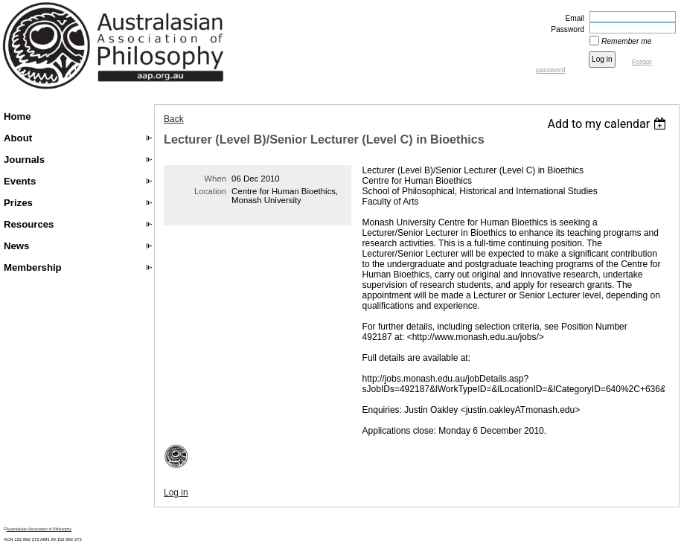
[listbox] (608, 124)
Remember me (626, 41)
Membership (33, 267)
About (18, 138)
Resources (29, 224)
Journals (24, 159)
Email (572, 18)
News (16, 245)
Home (17, 116)
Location (210, 191)
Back (174, 119)
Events (20, 181)
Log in (176, 492)
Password (565, 29)
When (215, 178)
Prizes (18, 202)
